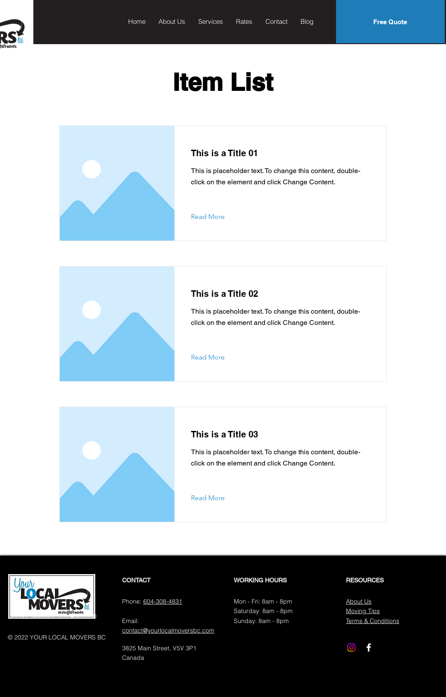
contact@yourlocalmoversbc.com (168, 630)
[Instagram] (351, 647)
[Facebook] (368, 647)
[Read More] (214, 216)
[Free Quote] (390, 21)
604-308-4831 (162, 601)
